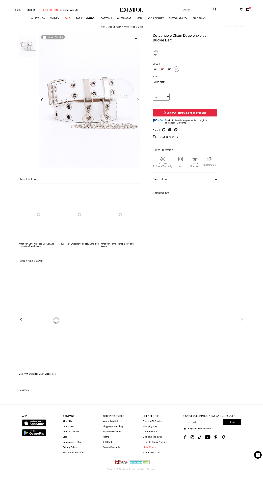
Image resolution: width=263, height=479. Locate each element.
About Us (67, 427)
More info (181, 128)
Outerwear (124, 24)
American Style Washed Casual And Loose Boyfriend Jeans (36, 250)
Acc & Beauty (155, 24)
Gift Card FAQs (150, 437)
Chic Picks (199, 24)
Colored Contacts (111, 453)
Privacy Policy (70, 453)
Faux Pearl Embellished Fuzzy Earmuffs (79, 249)
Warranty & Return (112, 427)
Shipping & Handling (113, 432)
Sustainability (178, 24)
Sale (67, 24)
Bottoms (106, 24)
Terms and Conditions (74, 458)
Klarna (106, 442)
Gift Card (107, 447)
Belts (140, 32)
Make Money (149, 453)
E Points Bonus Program (155, 447)
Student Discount (151, 458)
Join (232, 428)
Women (54, 24)
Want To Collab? (71, 437)
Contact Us (68, 432)
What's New (38, 24)
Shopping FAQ (150, 432)
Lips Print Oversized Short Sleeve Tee (37, 379)
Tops (79, 24)
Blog (65, 442)
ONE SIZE (159, 88)
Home (103, 32)
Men (139, 24)
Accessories (129, 32)
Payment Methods (112, 437)
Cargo (91, 24)
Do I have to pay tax (152, 442)
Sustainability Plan (72, 447)
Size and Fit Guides (152, 427)
